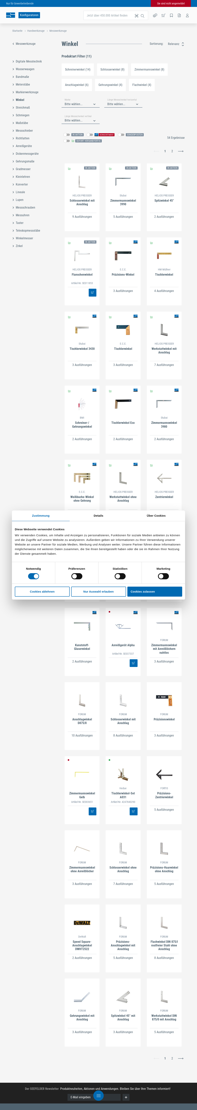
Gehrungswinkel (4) (110, 85)
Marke (67, 99)
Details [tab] (98, 515)
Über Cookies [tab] (156, 515)
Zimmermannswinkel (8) (149, 69)
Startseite (17, 30)
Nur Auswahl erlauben (98, 591)
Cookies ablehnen (42, 591)
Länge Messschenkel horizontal (122, 99)
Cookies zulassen (143, 591)
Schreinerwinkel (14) (77, 69)
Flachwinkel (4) (141, 85)
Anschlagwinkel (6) (76, 85)
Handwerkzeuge (36, 30)
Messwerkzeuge (58, 30)
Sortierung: (156, 44)
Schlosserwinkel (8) (112, 69)
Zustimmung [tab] (41, 515)
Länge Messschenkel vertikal (78, 116)
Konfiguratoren (29, 15)
